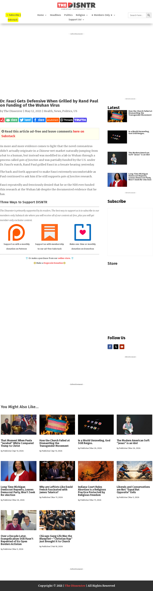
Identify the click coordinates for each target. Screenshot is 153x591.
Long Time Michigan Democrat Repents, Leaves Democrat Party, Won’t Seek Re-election (139, 177)
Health (48, 111)
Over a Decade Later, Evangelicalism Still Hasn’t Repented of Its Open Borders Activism (17, 540)
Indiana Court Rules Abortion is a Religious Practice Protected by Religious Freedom (92, 491)
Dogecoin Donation (53, 263)
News (57, 111)
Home (40, 15)
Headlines (55, 15)
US (75, 111)
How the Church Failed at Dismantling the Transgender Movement (140, 113)
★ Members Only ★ (102, 15)
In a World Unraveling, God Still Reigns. (138, 132)
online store (64, 258)
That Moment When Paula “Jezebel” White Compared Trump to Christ (17, 443)
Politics (68, 15)
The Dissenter (13, 111)
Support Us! (75, 20)
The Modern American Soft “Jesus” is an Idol (139, 154)
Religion (80, 15)
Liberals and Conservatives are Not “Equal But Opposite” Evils (133, 489)
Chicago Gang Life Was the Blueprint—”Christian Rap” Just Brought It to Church (55, 538)
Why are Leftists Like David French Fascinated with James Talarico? (56, 489)
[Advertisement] (76, 65)
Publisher (7, 451)
